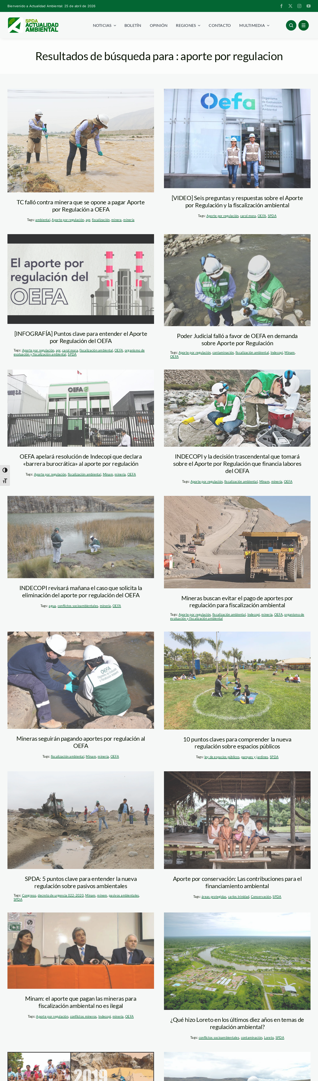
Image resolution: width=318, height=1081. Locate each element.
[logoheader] (32, 19)
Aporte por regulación (68, 220)
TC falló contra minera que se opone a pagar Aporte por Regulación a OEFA (81, 205)
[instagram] (299, 6)
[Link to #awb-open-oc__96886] (291, 25)
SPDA (272, 216)
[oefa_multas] (80, 537)
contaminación (223, 352)
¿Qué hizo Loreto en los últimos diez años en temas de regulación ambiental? (237, 1023)
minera (116, 220)
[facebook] (281, 6)
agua (52, 606)
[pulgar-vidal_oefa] (80, 950)
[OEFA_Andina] (237, 280)
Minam (289, 352)
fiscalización (101, 220)
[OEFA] (80, 408)
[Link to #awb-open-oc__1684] (303, 25)
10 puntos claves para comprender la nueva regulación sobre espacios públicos (237, 742)
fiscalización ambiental (96, 350)
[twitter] (290, 6)
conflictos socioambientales (78, 606)
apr (88, 220)
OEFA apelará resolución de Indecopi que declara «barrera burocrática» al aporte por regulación (81, 460)
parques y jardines (254, 757)
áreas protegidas (213, 897)
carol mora (248, 216)
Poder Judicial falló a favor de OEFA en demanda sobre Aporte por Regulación (237, 339)
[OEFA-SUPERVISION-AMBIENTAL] (80, 680)
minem (102, 895)
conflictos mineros (83, 1016)
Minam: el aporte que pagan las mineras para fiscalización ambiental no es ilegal (80, 1002)
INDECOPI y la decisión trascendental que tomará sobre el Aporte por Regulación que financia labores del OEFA (237, 463)
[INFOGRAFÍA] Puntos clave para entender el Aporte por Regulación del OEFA (80, 337)
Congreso (29, 895)
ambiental (42, 220)
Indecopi (277, 352)
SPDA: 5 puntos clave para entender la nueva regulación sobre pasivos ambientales (81, 882)
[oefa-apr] (80, 279)
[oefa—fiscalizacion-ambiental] (237, 138)
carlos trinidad (238, 897)
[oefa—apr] (80, 140)
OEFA (262, 216)
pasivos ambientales (124, 895)
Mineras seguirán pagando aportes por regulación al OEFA (80, 742)
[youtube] (309, 6)
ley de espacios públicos (221, 757)
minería (128, 220)
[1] (237, 820)
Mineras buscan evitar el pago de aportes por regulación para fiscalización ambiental (237, 601)
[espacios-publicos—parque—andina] (237, 680)
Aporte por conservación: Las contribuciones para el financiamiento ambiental (237, 882)
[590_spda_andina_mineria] (237, 542)
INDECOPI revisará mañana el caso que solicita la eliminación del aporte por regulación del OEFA (80, 591)
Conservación (261, 897)
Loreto (269, 1037)
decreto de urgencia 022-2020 (61, 895)
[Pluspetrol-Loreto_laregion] (237, 961)
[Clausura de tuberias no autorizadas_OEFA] (80, 820)
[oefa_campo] (237, 408)
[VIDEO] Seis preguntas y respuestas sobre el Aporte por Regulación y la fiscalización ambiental (237, 201)
